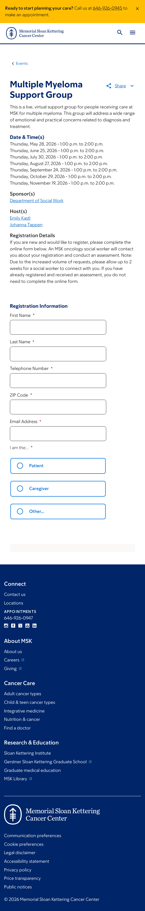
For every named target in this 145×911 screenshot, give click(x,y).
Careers (12, 659)
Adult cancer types (22, 693)
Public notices (18, 886)
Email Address (24, 421)
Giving (11, 668)
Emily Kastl (20, 218)
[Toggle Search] (120, 33)
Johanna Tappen (26, 224)
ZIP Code (19, 395)
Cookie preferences (23, 844)
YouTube (27, 626)
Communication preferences (32, 835)
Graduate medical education (32, 770)
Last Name (20, 341)
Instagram (6, 626)
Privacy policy (17, 869)
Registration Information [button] (39, 306)
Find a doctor (17, 727)
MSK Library (16, 778)
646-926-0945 (107, 8)
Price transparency (22, 878)
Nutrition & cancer (22, 719)
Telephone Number (30, 368)
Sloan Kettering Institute (27, 753)
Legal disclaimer (19, 852)
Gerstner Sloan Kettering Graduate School (46, 761)
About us (13, 651)
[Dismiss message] (137, 11)
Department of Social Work (36, 200)
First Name (21, 315)
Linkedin (34, 626)
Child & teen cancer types (29, 702)
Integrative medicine (24, 710)
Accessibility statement (26, 861)
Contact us (14, 594)
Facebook (13, 626)
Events (22, 63)
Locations (13, 603)
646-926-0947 (18, 618)
